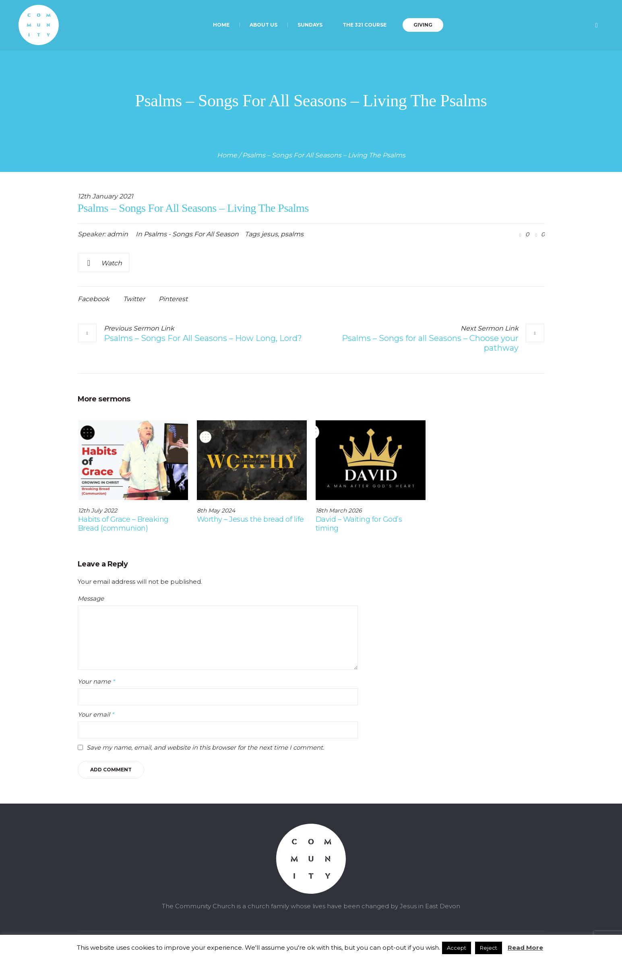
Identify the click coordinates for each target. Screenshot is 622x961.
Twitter (134, 299)
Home (227, 155)
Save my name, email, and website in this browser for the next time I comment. (205, 747)
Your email (96, 714)
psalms (292, 234)
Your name (96, 681)
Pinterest (173, 299)
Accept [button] (456, 947)
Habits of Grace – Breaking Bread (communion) (123, 524)
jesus (269, 234)
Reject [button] (488, 947)
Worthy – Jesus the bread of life (250, 519)
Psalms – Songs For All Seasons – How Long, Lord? (203, 338)
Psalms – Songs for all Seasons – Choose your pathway (430, 343)
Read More (525, 947)
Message (91, 598)
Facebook (94, 299)
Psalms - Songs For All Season (191, 234)
